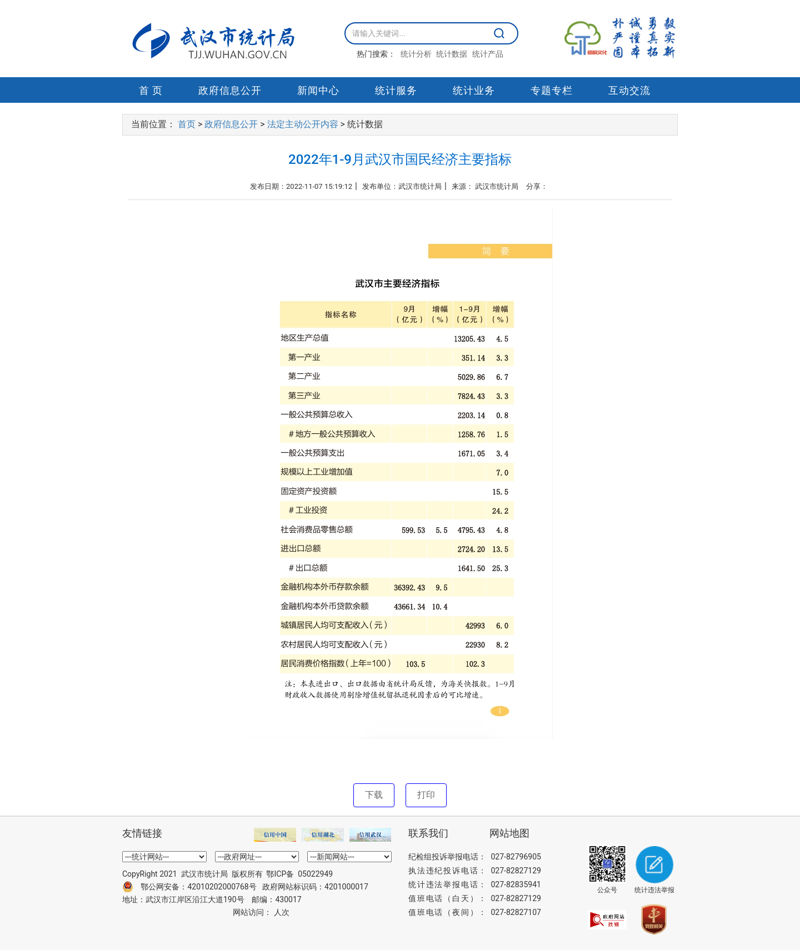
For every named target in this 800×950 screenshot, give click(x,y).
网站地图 (509, 833)
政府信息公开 (230, 90)
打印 (426, 794)
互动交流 (629, 90)
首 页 (151, 90)
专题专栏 (552, 90)
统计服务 (396, 90)
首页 (187, 124)
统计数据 (451, 53)
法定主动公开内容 (302, 124)
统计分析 (416, 53)
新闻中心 (318, 90)
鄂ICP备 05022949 (299, 873)
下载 (374, 794)
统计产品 (487, 53)
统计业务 (474, 90)
